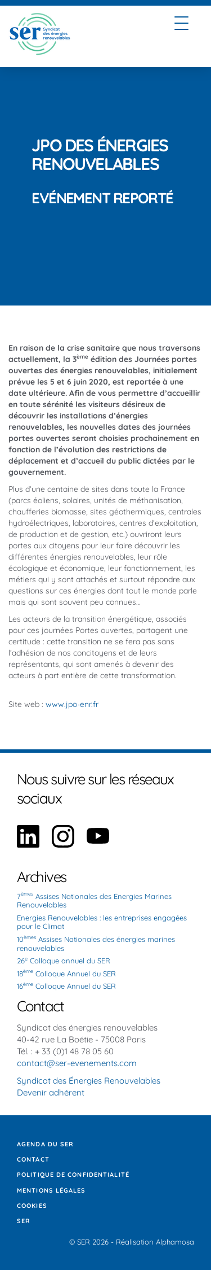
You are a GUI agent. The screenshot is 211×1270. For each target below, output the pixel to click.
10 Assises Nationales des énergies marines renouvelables (96, 944)
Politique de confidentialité (73, 1175)
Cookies (32, 1206)
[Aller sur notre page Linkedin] (28, 844)
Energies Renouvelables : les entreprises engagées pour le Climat (102, 922)
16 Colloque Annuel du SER (66, 985)
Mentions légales (51, 1190)
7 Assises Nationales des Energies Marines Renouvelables (94, 901)
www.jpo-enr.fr (72, 704)
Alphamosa (175, 1241)
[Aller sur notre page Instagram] (63, 844)
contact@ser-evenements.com (77, 1063)
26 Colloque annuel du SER (63, 960)
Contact (33, 1159)
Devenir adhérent (50, 1092)
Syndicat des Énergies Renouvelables (88, 1080)
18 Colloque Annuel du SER (66, 973)
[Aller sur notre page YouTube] (98, 844)
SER (23, 1221)
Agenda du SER (45, 1144)
